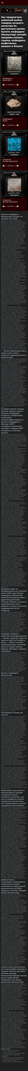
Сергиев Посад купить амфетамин (13, 1057)
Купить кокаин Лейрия (10, 1060)
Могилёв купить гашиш (13, 645)
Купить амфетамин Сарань (11, 1050)
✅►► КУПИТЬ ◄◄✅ (11, 85)
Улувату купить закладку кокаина (13, 239)
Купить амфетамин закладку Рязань (14, 1053)
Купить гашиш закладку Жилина (13, 1062)
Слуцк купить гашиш (9, 1052)
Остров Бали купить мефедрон (12, 1059)
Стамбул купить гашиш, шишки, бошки (12, 410)
